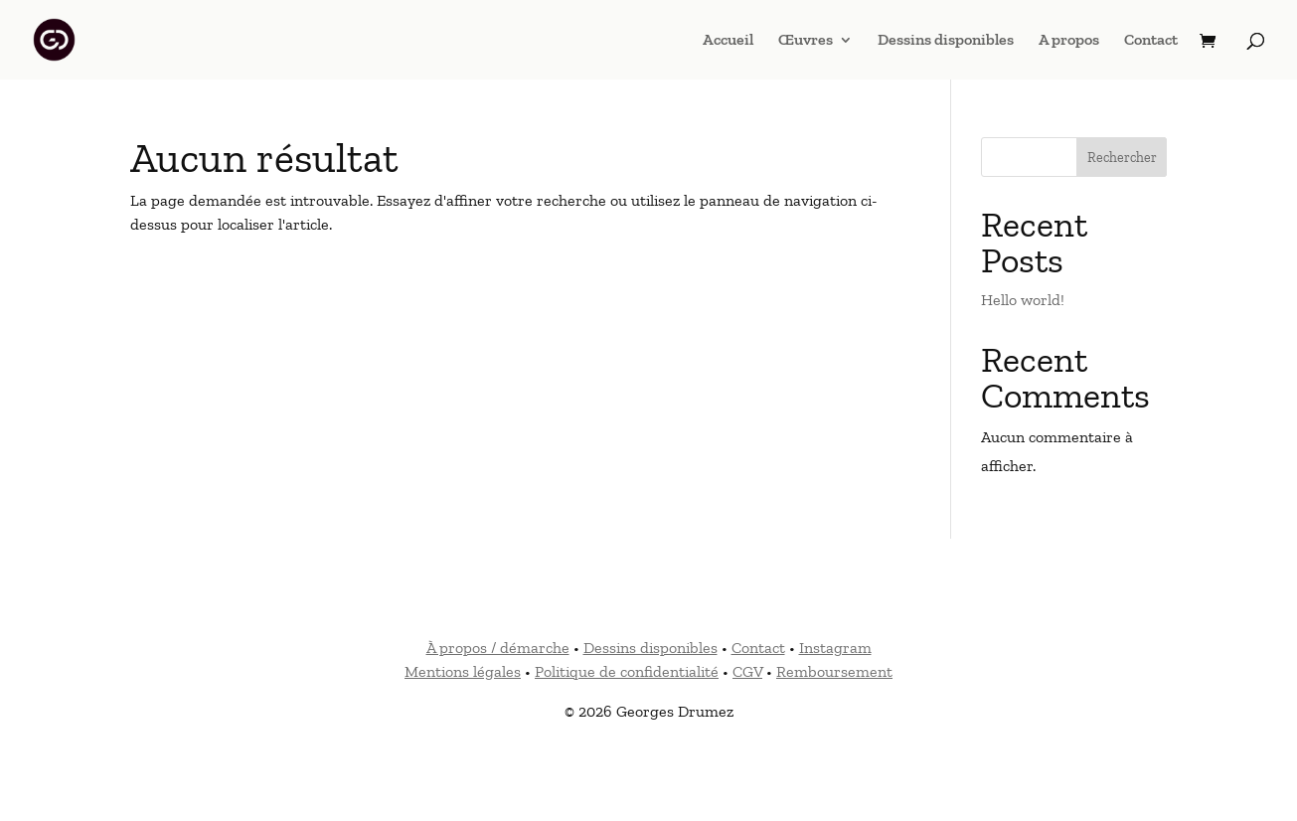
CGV (747, 671)
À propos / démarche (497, 647)
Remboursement (834, 671)
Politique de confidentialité (627, 671)
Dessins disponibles (946, 41)
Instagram (835, 647)
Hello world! (1022, 299)
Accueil (728, 41)
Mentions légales (463, 671)
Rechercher (1122, 157)
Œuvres (805, 41)
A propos (1069, 41)
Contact (1151, 41)
